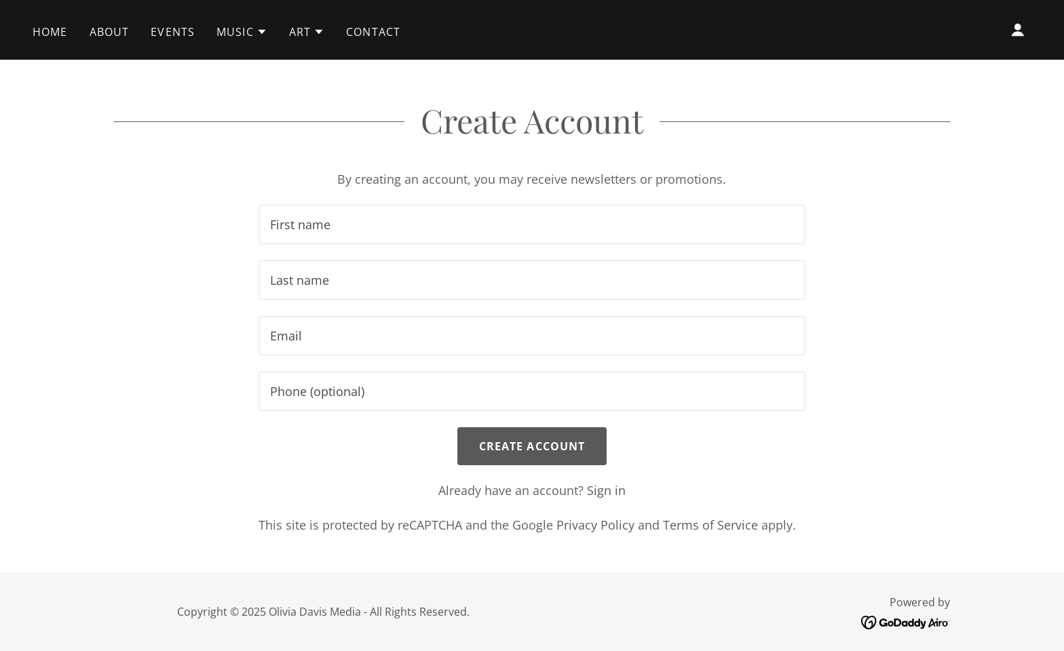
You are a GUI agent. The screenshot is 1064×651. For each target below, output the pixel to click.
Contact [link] (373, 31)
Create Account (532, 446)
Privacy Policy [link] (595, 525)
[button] (241, 32)
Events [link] (173, 31)
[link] (905, 621)
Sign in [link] (606, 490)
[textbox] (532, 224)
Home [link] (50, 31)
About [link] (110, 31)
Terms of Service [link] (710, 525)
